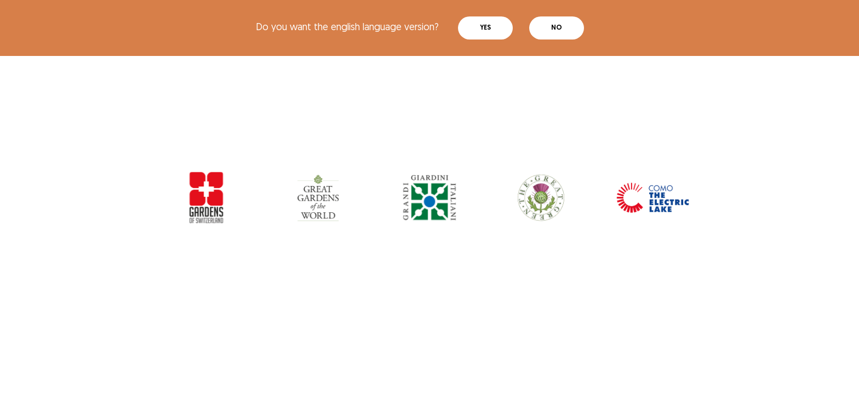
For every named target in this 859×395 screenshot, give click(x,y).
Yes (485, 28)
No (556, 28)
